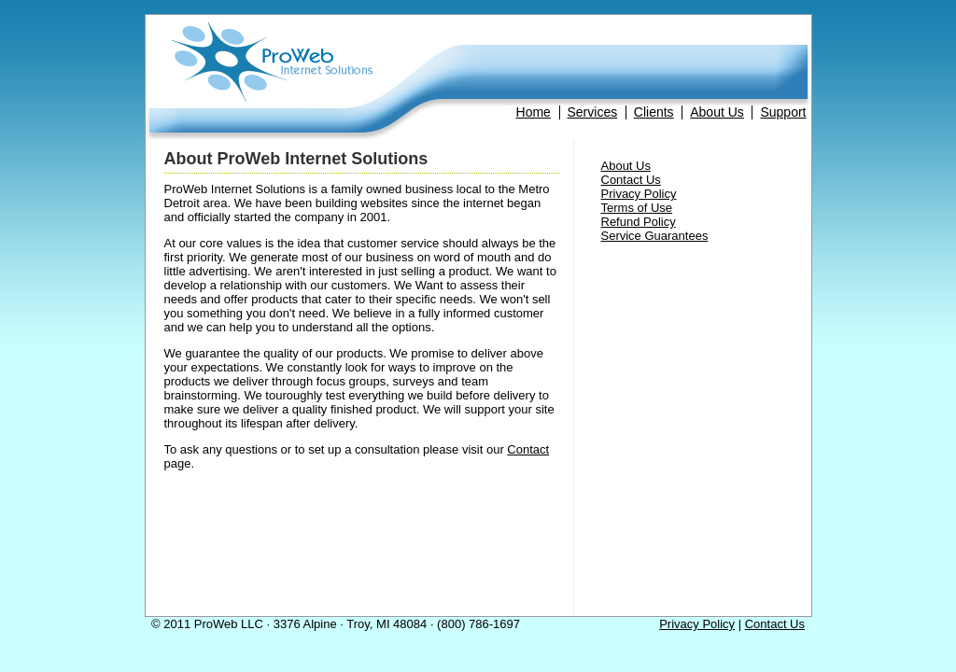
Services (593, 112)
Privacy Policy (639, 194)
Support (783, 112)
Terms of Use (637, 208)
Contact (528, 449)
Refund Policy (638, 222)
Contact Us (631, 180)
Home (533, 112)
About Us (717, 112)
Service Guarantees (655, 236)
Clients (654, 112)
